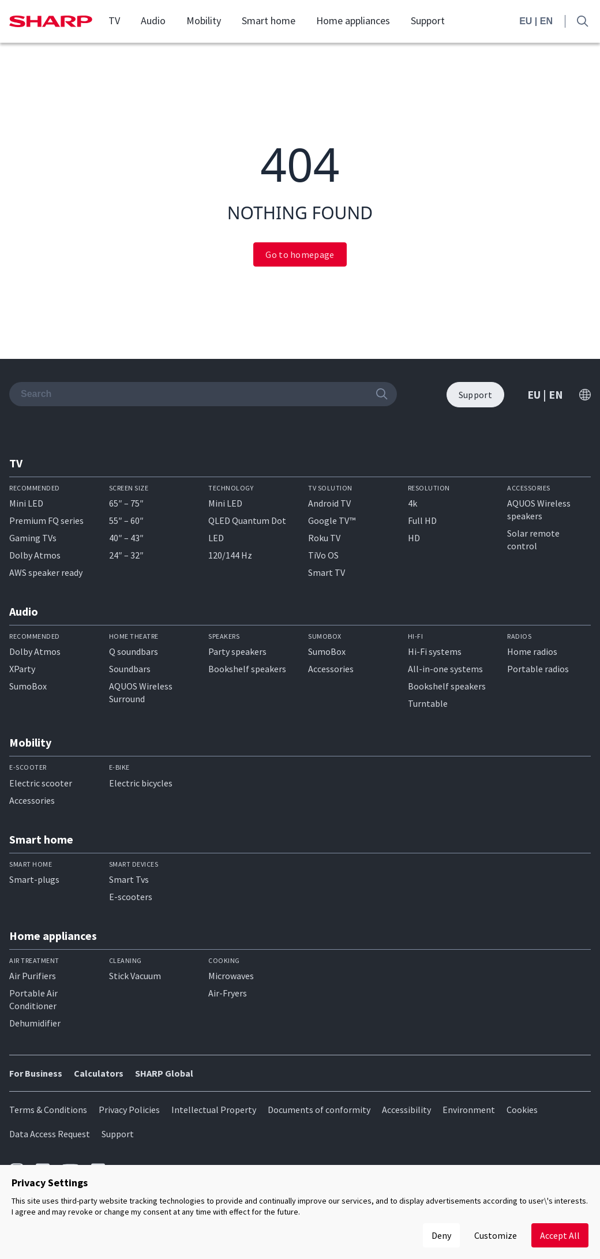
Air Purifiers (32, 975)
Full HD (422, 520)
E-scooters (130, 896)
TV (114, 20)
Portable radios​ (538, 669)
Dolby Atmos (35, 555)
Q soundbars (133, 651)
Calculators (98, 1073)
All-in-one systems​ (445, 669)
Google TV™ (331, 520)
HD (414, 538)
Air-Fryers (227, 993)
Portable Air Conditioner (33, 999)
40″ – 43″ (126, 538)
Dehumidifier (35, 1023)
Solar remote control (533, 539)
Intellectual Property (213, 1109)
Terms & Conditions (48, 1109)
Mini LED (26, 503)
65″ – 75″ (126, 503)
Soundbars (130, 669)
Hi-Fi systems (435, 651)
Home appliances (353, 20)
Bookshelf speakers (247, 669)
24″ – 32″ (126, 555)
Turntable (428, 703)
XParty (22, 669)
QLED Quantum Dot (247, 520)
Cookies (522, 1109)
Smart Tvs (129, 879)
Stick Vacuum (135, 975)
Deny (441, 1235)
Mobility (203, 20)
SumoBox (28, 686)
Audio (153, 20)
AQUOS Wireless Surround (140, 692)
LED (216, 538)
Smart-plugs (34, 879)
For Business (35, 1073)
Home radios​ (532, 651)
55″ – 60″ (126, 520)
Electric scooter (40, 783)
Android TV (329, 503)
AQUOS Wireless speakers (539, 509)
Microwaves (231, 975)
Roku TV (324, 538)
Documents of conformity (319, 1109)
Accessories (331, 669)
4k (412, 503)
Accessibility (406, 1109)
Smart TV (326, 572)
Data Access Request (49, 1134)
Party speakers (237, 651)
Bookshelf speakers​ (447, 686)
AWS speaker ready (45, 572)
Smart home (268, 20)
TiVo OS (323, 555)
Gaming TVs (33, 538)
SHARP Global (164, 1073)
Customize (495, 1235)
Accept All (560, 1235)
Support (428, 20)
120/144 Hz (230, 555)
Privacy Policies (129, 1109)
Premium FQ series (46, 520)
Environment (468, 1109)
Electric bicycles (140, 783)
